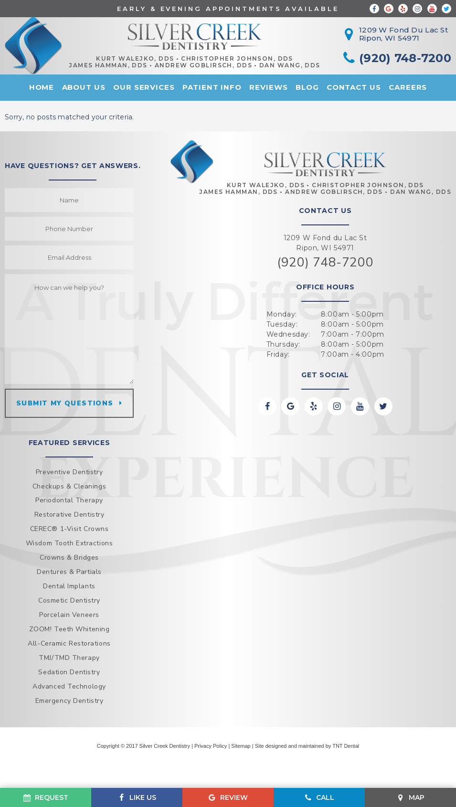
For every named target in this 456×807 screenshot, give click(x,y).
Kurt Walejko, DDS (135, 58)
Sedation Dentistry (69, 672)
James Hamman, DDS (108, 65)
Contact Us (354, 87)
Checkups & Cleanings (69, 486)
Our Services (144, 87)
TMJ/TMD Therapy (69, 657)
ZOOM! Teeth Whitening (69, 629)
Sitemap (240, 746)
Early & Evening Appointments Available (228, 8)
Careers (408, 87)
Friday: (278, 354)
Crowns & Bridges (69, 557)
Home (41, 87)
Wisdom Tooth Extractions (69, 543)
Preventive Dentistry (69, 472)
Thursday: (283, 344)
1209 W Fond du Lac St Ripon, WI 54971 (325, 243)
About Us (84, 87)
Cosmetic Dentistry (69, 600)
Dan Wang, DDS (289, 65)
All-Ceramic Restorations (69, 643)
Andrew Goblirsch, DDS (203, 65)
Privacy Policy (210, 746)
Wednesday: (288, 334)
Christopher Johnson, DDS (237, 58)
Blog (307, 87)
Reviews (268, 87)
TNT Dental (345, 746)
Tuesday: (281, 324)
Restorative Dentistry (69, 514)
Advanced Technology (69, 686)
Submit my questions (65, 403)
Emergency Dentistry (69, 700)
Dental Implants (69, 586)
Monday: (281, 314)
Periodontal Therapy (69, 500)
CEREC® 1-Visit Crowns (69, 528)
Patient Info (212, 87)
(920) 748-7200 (325, 262)
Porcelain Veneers (69, 614)
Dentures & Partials (69, 571)
